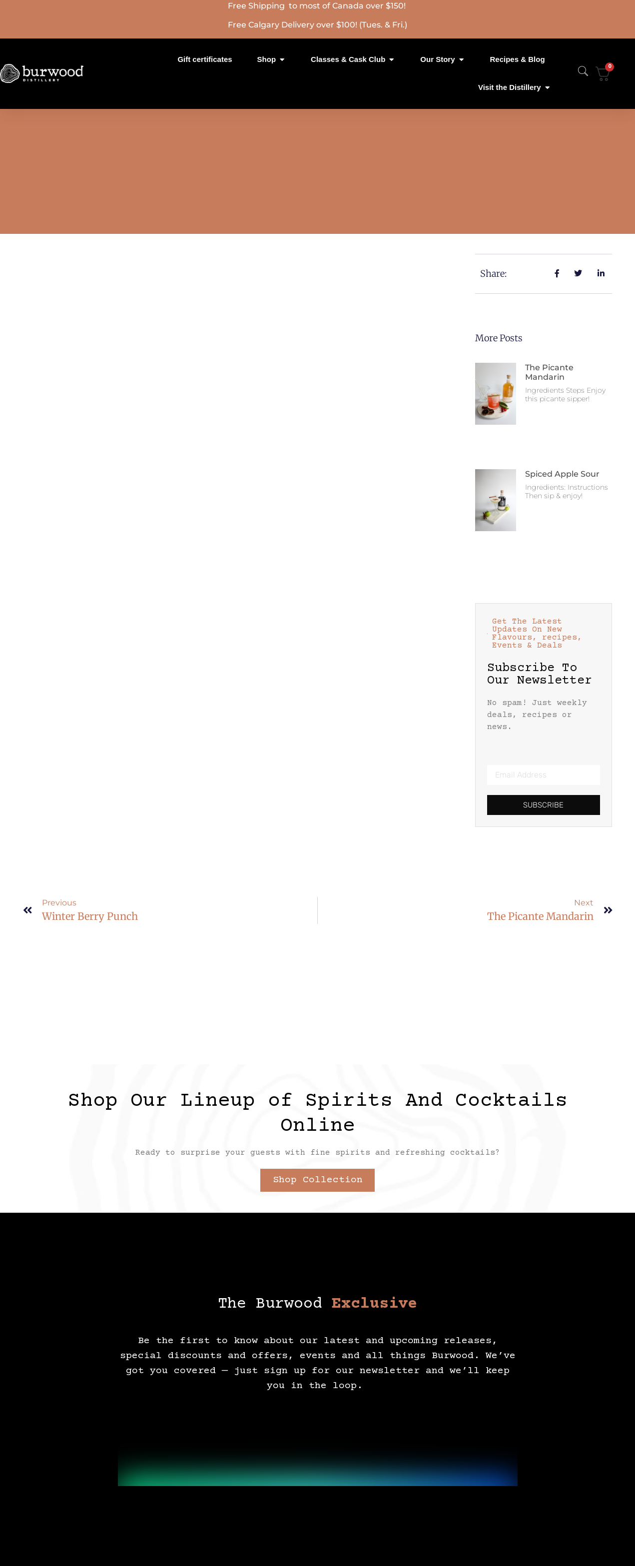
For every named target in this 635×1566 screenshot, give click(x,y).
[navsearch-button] (578, 73)
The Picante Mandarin (549, 372)
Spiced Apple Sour (562, 474)
